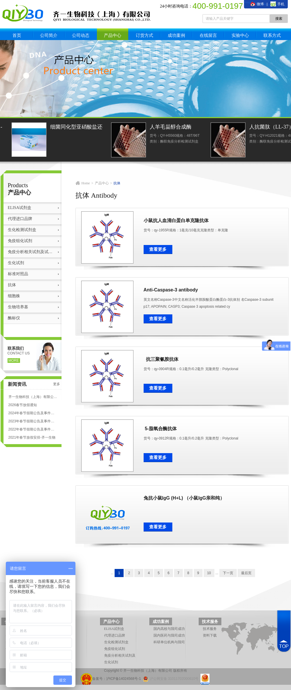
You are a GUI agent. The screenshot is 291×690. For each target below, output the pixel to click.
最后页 (246, 573)
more (13, 360)
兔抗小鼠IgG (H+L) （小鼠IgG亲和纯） (184, 498)
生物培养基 (18, 307)
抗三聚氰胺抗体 (161, 359)
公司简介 (48, 35)
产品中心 (112, 35)
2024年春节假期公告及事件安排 (32, 413)
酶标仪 (14, 318)
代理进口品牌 (20, 219)
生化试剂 (16, 263)
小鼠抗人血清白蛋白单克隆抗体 (176, 220)
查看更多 (158, 249)
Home (86, 183)
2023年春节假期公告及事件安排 (32, 421)
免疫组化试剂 (20, 241)
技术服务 (210, 621)
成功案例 (176, 35)
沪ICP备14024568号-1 (123, 679)
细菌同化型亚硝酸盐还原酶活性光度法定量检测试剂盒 (148, 127)
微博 (257, 4)
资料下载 (210, 635)
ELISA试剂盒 (20, 208)
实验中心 (240, 35)
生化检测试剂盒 (22, 230)
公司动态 (80, 35)
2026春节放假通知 (22, 405)
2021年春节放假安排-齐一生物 (32, 437)
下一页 (228, 573)
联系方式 (272, 35)
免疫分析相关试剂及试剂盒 (32, 252)
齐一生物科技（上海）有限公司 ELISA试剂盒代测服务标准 (32, 397)
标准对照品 (18, 274)
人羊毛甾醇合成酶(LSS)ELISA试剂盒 (243, 127)
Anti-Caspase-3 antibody (171, 289)
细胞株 (14, 296)
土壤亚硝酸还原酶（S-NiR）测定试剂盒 (49, 127)
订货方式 (144, 35)
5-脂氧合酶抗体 (160, 428)
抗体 (12, 285)
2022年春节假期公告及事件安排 (32, 429)
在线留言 (208, 35)
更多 (56, 384)
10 (209, 573)
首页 (16, 35)
